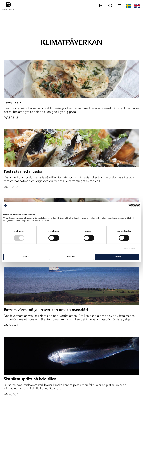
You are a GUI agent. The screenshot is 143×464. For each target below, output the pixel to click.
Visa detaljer (129, 249)
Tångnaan (12, 102)
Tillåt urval (71, 257)
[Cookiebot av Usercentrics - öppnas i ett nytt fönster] (123, 206)
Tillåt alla (117, 257)
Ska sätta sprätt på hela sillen (30, 379)
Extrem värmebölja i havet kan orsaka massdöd (46, 309)
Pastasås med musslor (23, 171)
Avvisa (26, 257)
